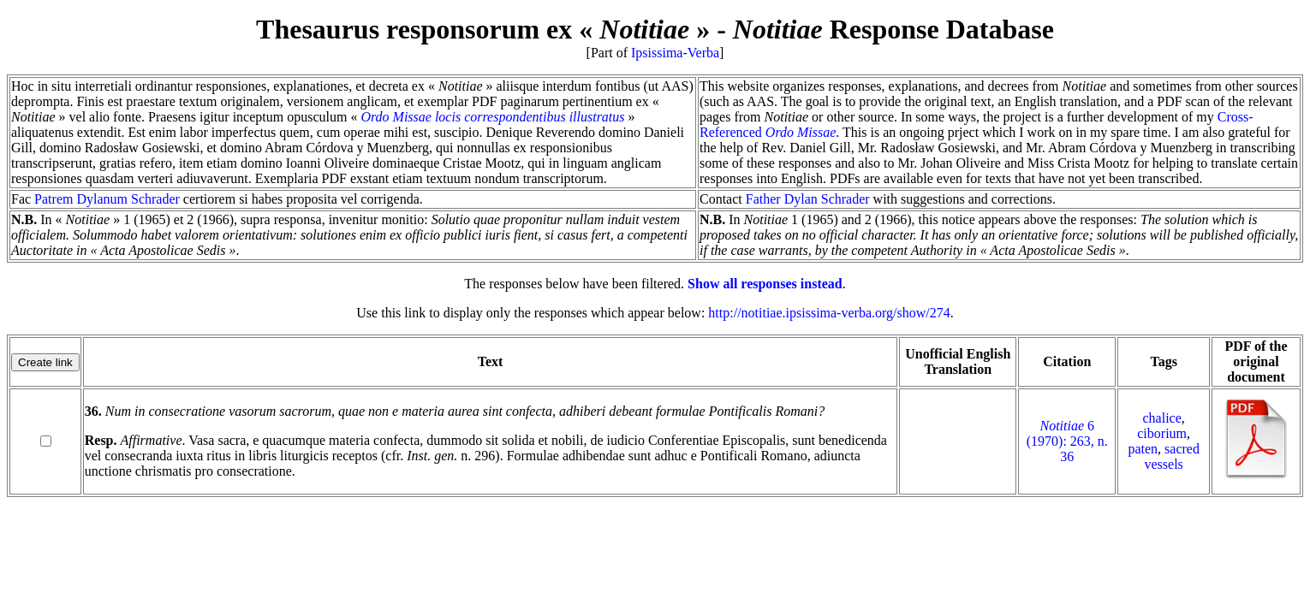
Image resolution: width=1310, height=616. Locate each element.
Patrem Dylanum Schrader (107, 199)
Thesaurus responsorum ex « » (483, 29)
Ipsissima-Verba (675, 52)
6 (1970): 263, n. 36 (1067, 441)
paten (1143, 448)
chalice (1162, 418)
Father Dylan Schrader (808, 199)
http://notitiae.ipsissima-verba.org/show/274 (829, 312)
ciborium (1162, 433)
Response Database (893, 29)
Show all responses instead (765, 283)
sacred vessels (1171, 456)
